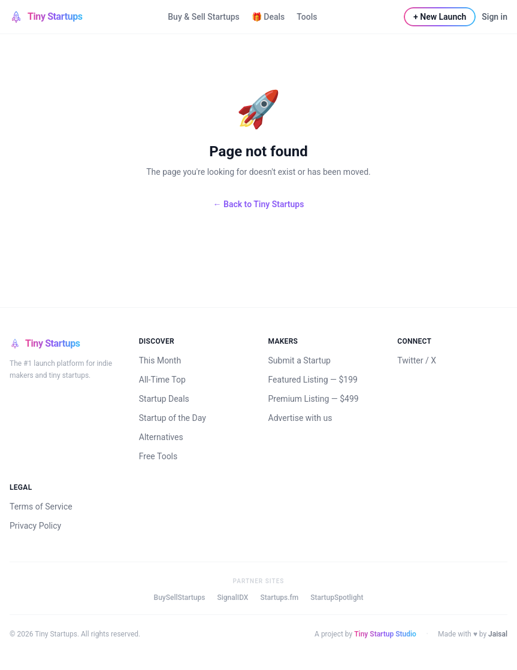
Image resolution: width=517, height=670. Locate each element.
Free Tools (158, 456)
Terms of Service (41, 506)
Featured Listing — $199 (313, 379)
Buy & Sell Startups (204, 17)
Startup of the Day (172, 418)
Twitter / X (416, 360)
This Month (160, 360)
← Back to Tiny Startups (258, 204)
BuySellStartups (179, 597)
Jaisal (497, 634)
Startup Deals (164, 399)
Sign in (494, 17)
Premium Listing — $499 (313, 399)
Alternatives (161, 437)
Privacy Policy (35, 525)
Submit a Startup (299, 360)
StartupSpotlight (336, 597)
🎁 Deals (268, 17)
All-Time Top (162, 379)
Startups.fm (279, 597)
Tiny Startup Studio (385, 634)
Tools (307, 17)
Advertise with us (300, 418)
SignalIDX (232, 597)
